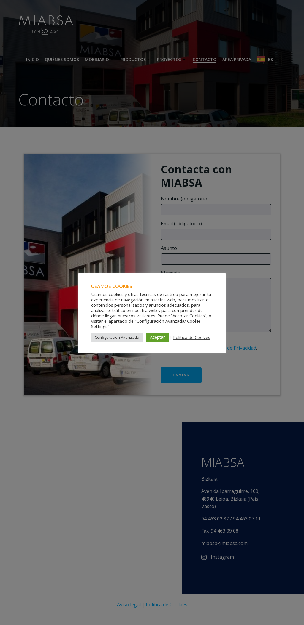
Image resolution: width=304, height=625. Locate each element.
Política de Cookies (191, 337)
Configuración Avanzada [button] (117, 337)
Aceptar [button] (157, 337)
